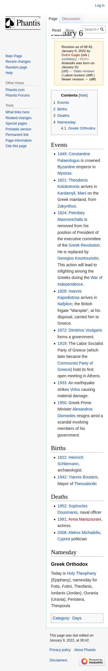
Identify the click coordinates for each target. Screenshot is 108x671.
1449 (61, 153)
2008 (61, 532)
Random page (16, 67)
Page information (18, 140)
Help (9, 73)
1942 (61, 477)
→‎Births (83, 59)
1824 (61, 212)
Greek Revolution (84, 245)
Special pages (16, 123)
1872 (61, 330)
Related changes (18, 118)
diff (65, 71)
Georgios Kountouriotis (77, 258)
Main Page (13, 56)
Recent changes (18, 62)
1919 (61, 343)
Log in (100, 5)
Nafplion (64, 304)
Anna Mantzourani (85, 519)
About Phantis (85, 650)
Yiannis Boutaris (83, 477)
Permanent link (17, 135)
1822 (61, 457)
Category (61, 618)
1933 (61, 382)
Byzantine (66, 166)
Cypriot (63, 539)
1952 (61, 506)
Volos (75, 389)
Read (48, 30)
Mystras (64, 173)
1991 (61, 519)
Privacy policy (60, 650)
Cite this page (15, 146)
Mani (81, 193)
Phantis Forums (17, 95)
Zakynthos (66, 206)
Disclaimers (58, 660)
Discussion (71, 18)
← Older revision (81, 71)
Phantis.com (14, 90)
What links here (17, 112)
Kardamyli (66, 193)
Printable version (18, 129)
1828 (61, 291)
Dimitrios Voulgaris (85, 330)
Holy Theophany (81, 573)
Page (53, 18)
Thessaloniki (85, 483)
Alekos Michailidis (84, 532)
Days (77, 618)
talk (84, 55)
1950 (61, 402)
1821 (61, 180)
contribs (67, 59)
